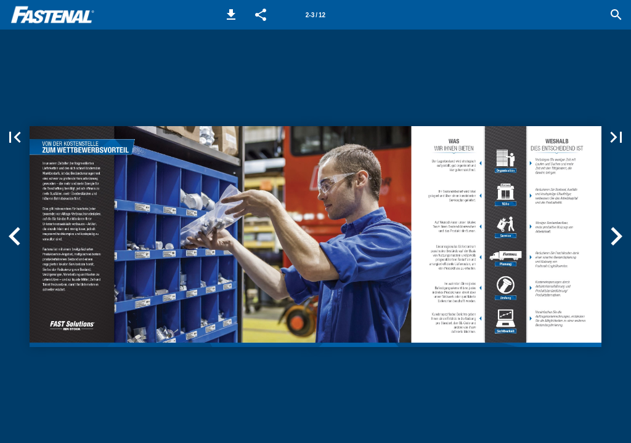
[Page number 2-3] (315, 15)
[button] (231, 15)
